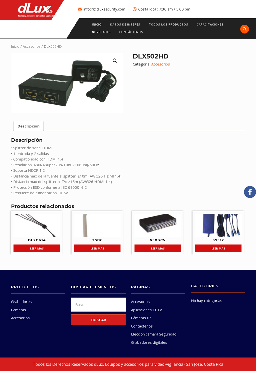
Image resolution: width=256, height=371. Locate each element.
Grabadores (21, 301)
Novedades (101, 32)
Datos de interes (125, 24)
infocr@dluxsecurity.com (104, 9)
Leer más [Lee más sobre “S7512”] (218, 248)
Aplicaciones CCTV (146, 309)
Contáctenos (131, 32)
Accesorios (31, 46)
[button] (115, 60)
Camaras (18, 309)
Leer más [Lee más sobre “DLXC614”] (37, 248)
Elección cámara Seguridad (153, 334)
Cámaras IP (141, 317)
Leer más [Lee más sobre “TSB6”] (97, 248)
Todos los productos (168, 24)
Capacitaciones (210, 24)
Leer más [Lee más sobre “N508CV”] (158, 248)
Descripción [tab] (29, 126)
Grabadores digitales (149, 342)
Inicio (97, 24)
